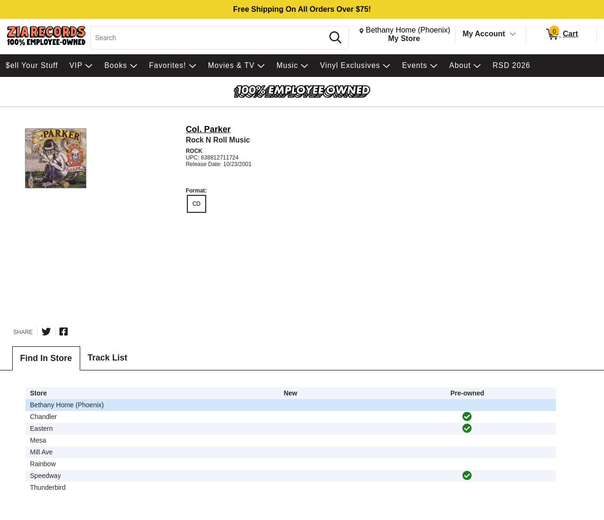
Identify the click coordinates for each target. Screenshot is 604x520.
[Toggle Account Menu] (513, 34)
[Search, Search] (208, 37)
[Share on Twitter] (46, 331)
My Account (483, 34)
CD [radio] (197, 204)
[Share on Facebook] (63, 331)
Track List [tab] (107, 357)
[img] (467, 416)
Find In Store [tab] (46, 358)
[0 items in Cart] (561, 34)
